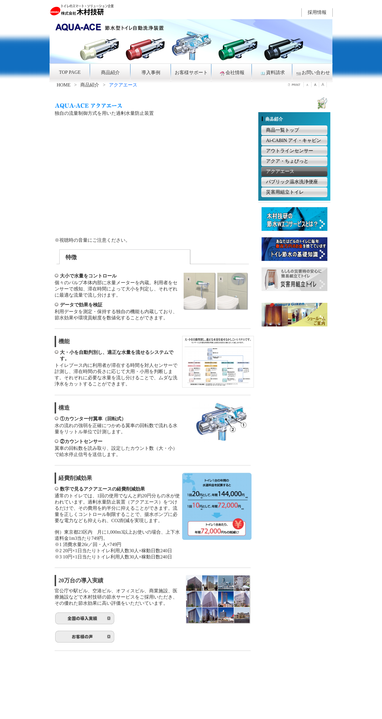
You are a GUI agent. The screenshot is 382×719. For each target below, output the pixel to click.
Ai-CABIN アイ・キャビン (293, 140)
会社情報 (231, 73)
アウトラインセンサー (289, 150)
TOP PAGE (70, 72)
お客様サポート (191, 72)
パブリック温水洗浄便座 (292, 181)
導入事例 (150, 72)
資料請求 (272, 73)
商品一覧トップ (282, 130)
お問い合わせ (312, 73)
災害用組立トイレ (285, 192)
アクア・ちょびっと (287, 161)
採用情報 (317, 12)
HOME (64, 84)
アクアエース (280, 171)
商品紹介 (110, 72)
